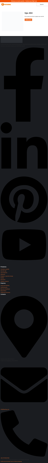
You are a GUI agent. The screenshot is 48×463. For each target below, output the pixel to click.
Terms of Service (14, 461)
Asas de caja (3, 271)
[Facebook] (24, 121)
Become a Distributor (5, 289)
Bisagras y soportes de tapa (7, 276)
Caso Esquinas (4, 272)
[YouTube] (24, 265)
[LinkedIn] (24, 174)
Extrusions (3, 279)
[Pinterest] (24, 223)
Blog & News (3, 290)
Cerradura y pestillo (5, 269)
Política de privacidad (5, 461)
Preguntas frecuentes (5, 292)
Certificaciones (4, 287)
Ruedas (2, 277)
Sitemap (20, 461)
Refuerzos (3, 274)
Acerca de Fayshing (5, 285)
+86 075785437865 (5, 458)
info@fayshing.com (5, 409)
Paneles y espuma (5, 281)
